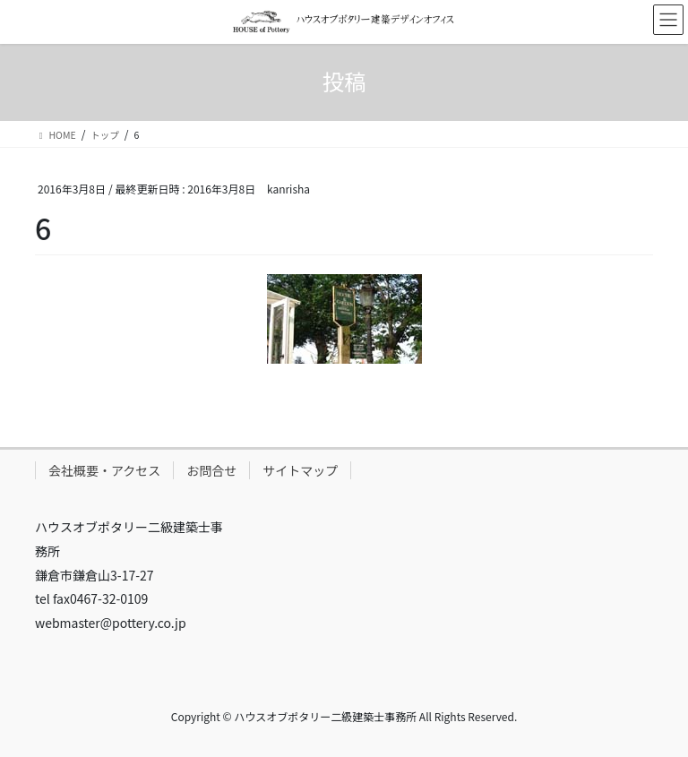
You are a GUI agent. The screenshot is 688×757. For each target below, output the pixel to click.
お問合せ (211, 470)
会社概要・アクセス (104, 470)
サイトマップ (300, 470)
